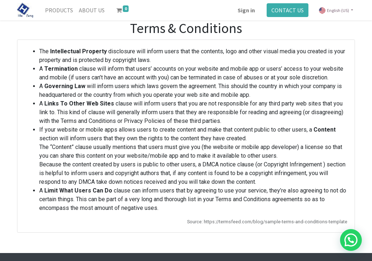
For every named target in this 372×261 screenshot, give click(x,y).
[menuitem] (59, 10)
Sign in (246, 10)
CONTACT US (287, 10)
